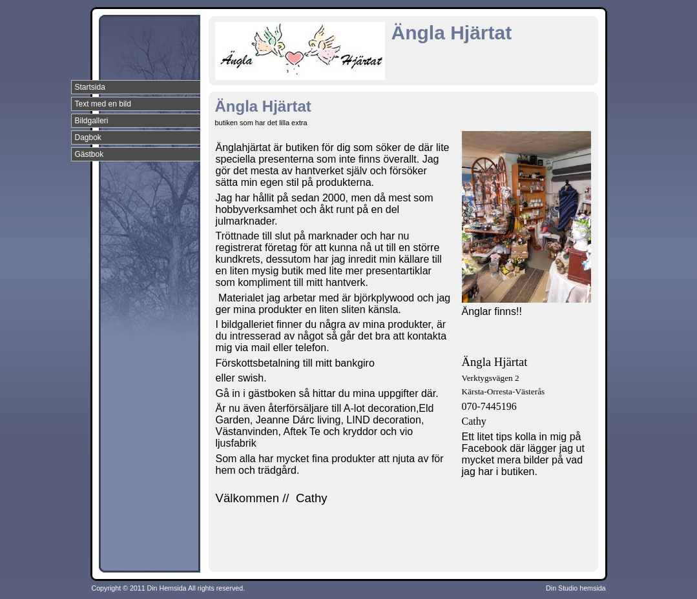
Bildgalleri (92, 120)
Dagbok (88, 137)
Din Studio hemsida (575, 588)
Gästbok (89, 154)
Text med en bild (103, 103)
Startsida (90, 87)
